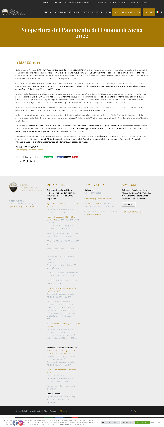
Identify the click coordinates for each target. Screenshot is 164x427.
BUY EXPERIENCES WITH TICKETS (126, 12)
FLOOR (63, 12)
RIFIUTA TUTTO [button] (128, 422)
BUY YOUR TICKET (131, 212)
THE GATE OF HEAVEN (76, 12)
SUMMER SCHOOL (119, 3)
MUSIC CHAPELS (92, 12)
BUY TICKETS (149, 12)
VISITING (47, 12)
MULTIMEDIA (105, 12)
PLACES (56, 12)
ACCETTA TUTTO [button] (142, 422)
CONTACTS (101, 3)
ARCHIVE (57, 3)
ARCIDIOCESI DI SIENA (140, 3)
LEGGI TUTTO (155, 422)
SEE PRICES (128, 204)
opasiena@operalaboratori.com (29, 150)
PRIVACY (64, 411)
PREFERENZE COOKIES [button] (110, 422)
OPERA (46, 3)
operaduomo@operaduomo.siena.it (25, 206)
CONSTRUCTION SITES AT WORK (79, 3)
